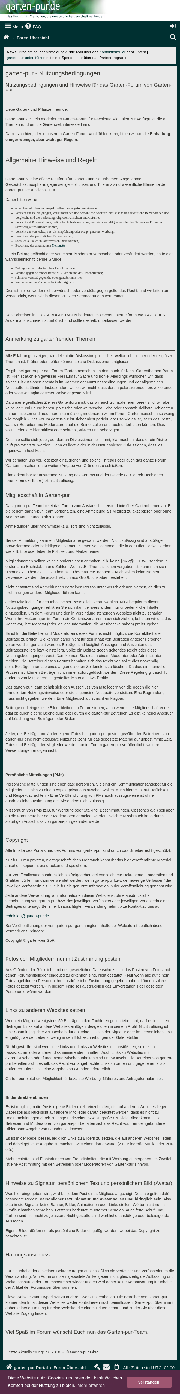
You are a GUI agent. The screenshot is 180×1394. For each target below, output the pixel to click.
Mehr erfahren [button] (91, 1385)
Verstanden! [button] (149, 1382)
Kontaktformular (112, 52)
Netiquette (58, 245)
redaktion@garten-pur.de (27, 916)
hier (158, 1078)
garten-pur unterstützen (26, 58)
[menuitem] (32, 27)
